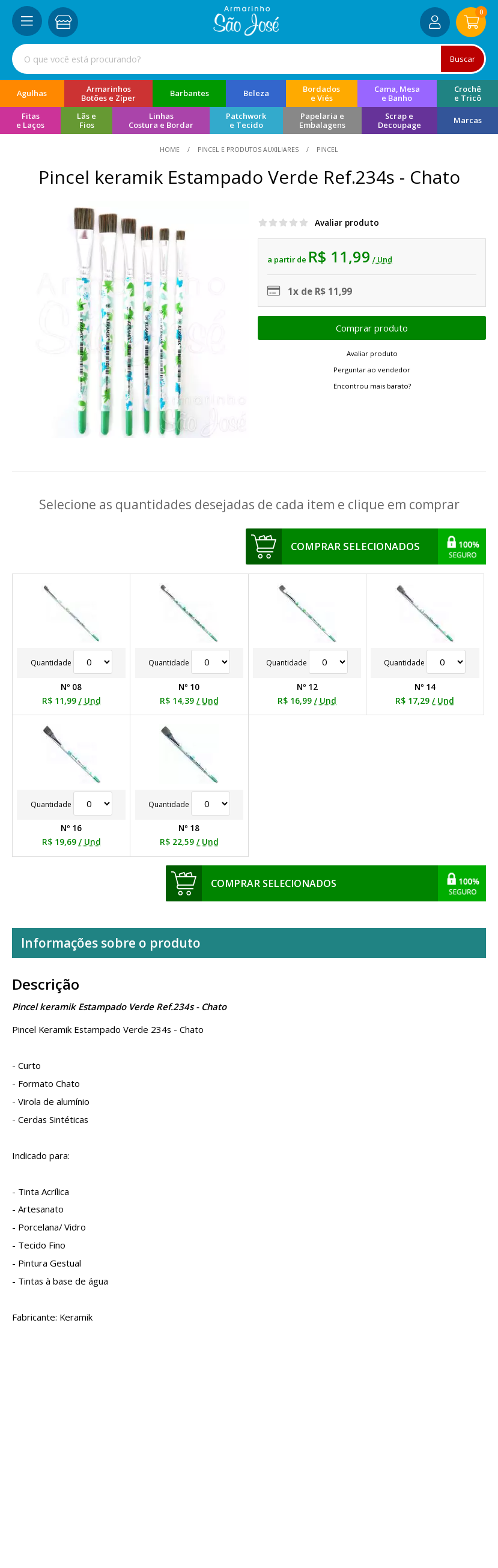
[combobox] (249, 59)
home (170, 149)
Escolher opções (372, 328)
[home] (246, 32)
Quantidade (71, 663)
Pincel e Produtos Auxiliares (248, 149)
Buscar (462, 58)
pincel (326, 149)
